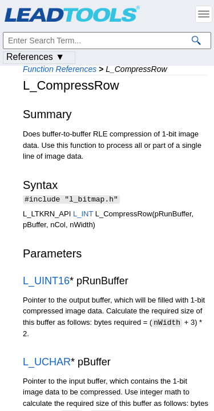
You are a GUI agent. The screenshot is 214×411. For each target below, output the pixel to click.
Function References (59, 69)
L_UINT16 (46, 282)
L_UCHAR (47, 362)
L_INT (83, 215)
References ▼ (35, 57)
